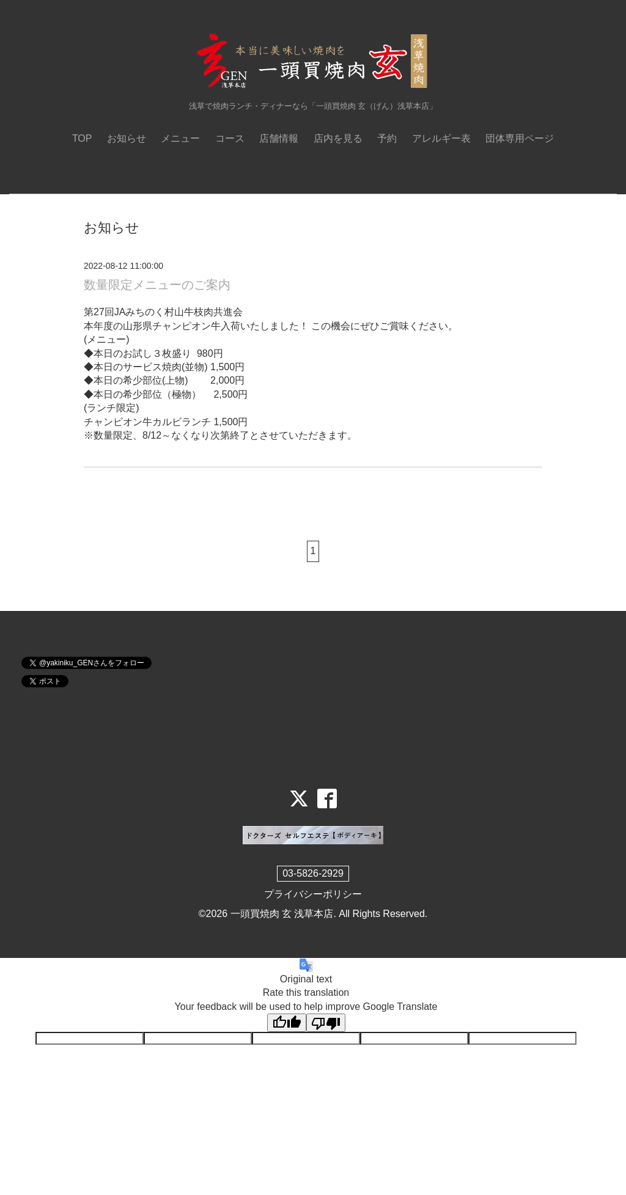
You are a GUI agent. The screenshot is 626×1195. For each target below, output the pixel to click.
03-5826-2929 (313, 873)
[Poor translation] (325, 1023)
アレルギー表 (441, 138)
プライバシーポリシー (313, 894)
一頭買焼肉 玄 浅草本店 (282, 913)
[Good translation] (286, 1023)
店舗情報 (278, 138)
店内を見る (338, 138)
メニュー (180, 138)
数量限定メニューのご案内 (157, 284)
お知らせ (126, 138)
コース (230, 138)
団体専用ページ (519, 138)
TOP (82, 138)
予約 (387, 138)
